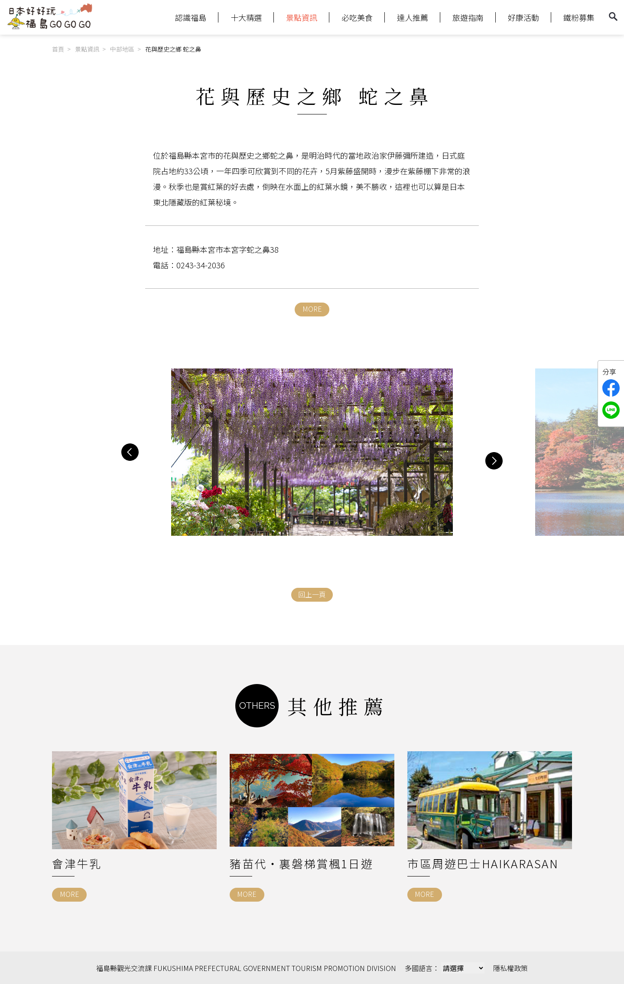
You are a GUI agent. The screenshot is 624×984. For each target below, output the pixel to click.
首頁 (58, 49)
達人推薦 (412, 17)
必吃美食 (357, 17)
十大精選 (246, 17)
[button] (130, 452)
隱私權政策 (510, 968)
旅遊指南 (468, 17)
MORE (312, 308)
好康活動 (523, 17)
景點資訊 (301, 17)
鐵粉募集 (579, 17)
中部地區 (122, 49)
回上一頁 (312, 594)
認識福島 (190, 17)
